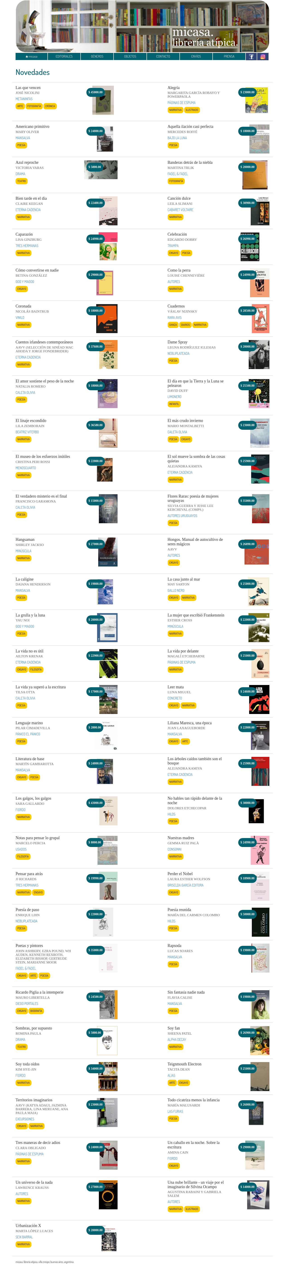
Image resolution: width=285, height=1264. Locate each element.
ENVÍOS (196, 56)
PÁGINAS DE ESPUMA (182, 102)
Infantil (174, 404)
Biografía (36, 1011)
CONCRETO (175, 698)
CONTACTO (163, 56)
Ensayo (173, 253)
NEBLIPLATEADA (178, 353)
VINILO (20, 317)
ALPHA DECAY (177, 1039)
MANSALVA (23, 138)
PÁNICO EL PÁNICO (28, 734)
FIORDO (21, 809)
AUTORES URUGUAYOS (182, 515)
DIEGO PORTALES (27, 1003)
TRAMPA (173, 245)
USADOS (21, 849)
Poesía (21, 145)
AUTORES (174, 281)
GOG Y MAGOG (25, 281)
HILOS (171, 814)
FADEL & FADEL (178, 174)
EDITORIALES (64, 56)
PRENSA (229, 56)
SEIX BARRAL (24, 1237)
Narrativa (175, 110)
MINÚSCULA (23, 551)
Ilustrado (192, 110)
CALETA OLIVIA (25, 392)
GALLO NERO (176, 590)
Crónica (50, 106)
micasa (31, 56)
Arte (20, 106)
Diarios (185, 324)
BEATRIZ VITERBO (27, 432)
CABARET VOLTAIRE (180, 210)
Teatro (21, 181)
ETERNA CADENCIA (28, 210)
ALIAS (171, 1075)
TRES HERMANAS (27, 245)
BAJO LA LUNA (177, 138)
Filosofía (36, 669)
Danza (173, 324)
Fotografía (34, 106)
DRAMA (20, 174)
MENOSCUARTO (26, 468)
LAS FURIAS (175, 1111)
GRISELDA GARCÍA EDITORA (186, 885)
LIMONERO (175, 396)
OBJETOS (130, 56)
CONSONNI (175, 849)
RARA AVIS (175, 317)
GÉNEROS (97, 56)
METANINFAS (24, 99)
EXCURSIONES (25, 1119)
